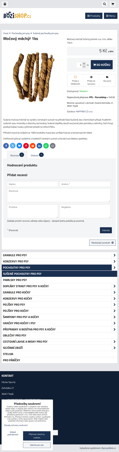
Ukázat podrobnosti (12, 433)
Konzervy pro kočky (60, 299)
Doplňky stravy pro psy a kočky (60, 286)
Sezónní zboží (60, 348)
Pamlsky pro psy (15, 280)
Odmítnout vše (37, 445)
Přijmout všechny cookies (37, 435)
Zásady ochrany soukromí (16, 425)
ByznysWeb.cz (109, 448)
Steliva (8, 354)
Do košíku (101, 64)
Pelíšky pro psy (60, 305)
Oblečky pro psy (14, 335)
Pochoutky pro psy (60, 268)
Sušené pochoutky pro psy (22, 273)
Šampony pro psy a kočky (60, 317)
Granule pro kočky (60, 292)
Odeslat (106, 230)
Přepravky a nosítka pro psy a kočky (60, 329)
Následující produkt (102, 242)
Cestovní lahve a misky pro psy (60, 342)
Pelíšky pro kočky (60, 311)
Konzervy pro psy (60, 261)
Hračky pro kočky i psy (60, 323)
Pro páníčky (11, 360)
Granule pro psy (60, 255)
